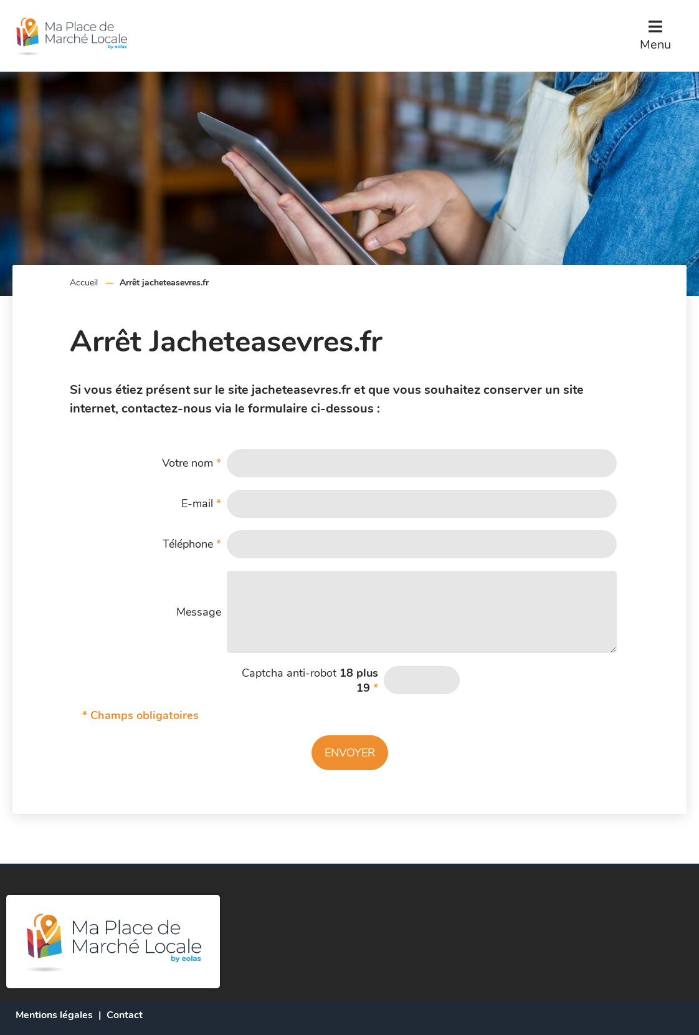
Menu (655, 44)
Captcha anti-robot (310, 680)
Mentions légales (54, 1015)
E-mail (201, 503)
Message (198, 611)
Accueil (84, 283)
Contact (125, 1015)
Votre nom (191, 462)
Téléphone (192, 544)
